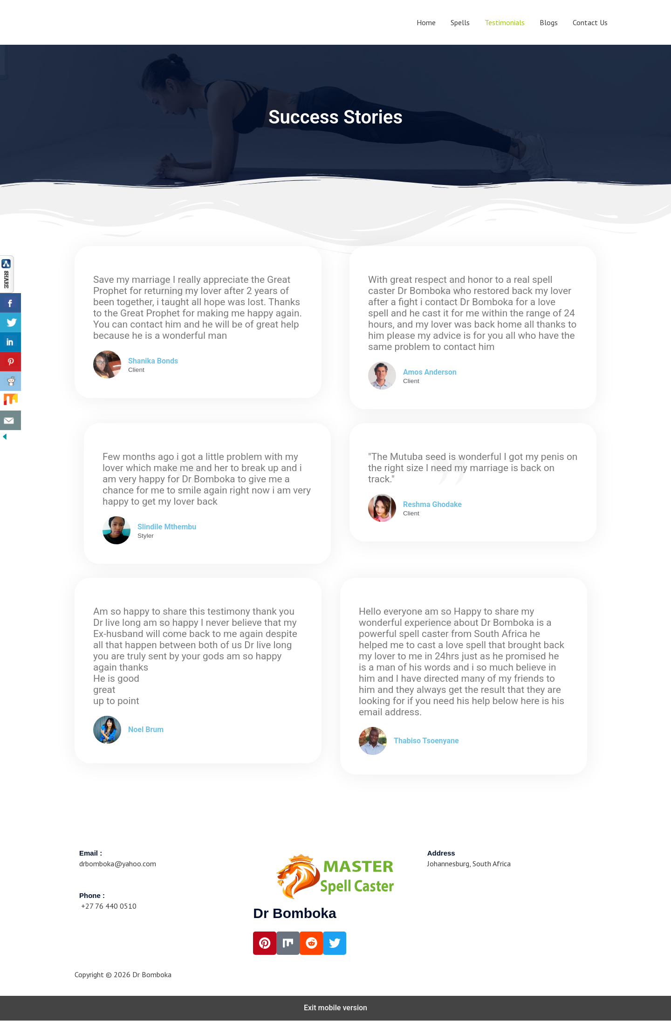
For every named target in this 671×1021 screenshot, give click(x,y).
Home (426, 22)
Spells (460, 22)
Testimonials (505, 22)
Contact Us (590, 22)
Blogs (549, 22)
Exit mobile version (335, 1008)
